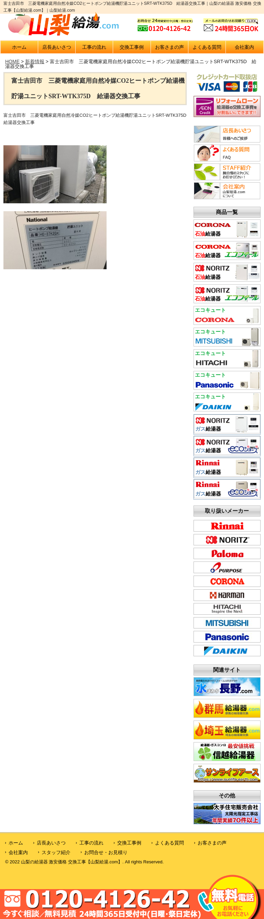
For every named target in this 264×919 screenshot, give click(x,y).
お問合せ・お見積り (106, 852)
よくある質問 (206, 47)
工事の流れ (94, 47)
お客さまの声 (169, 47)
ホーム (19, 47)
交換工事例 (132, 47)
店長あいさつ (56, 47)
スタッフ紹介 (56, 852)
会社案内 (244, 47)
